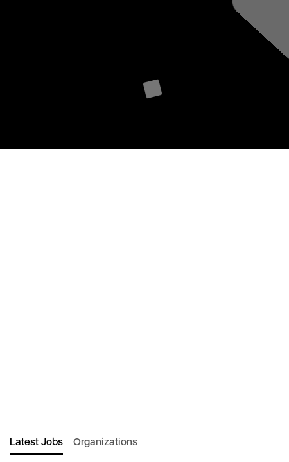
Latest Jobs (36, 442)
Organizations (105, 442)
